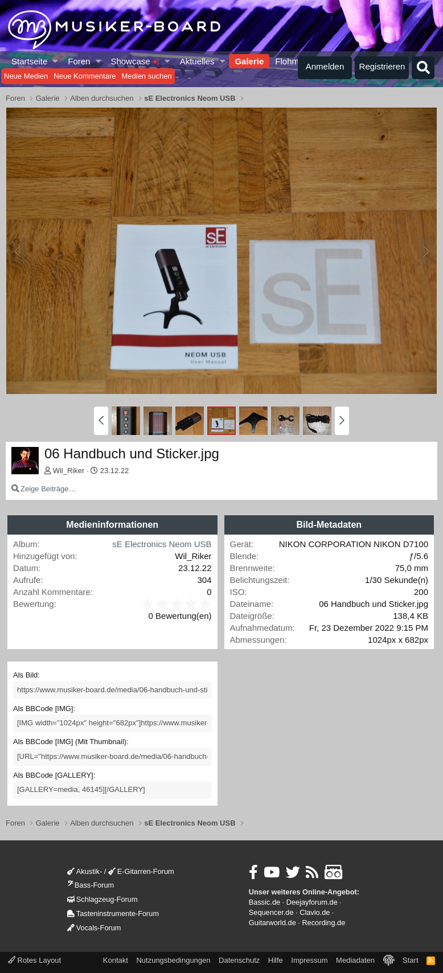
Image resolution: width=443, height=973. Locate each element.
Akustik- (84, 871)
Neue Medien (26, 76)
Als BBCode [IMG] (43, 708)
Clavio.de (315, 912)
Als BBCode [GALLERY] (53, 775)
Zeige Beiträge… (48, 489)
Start (410, 960)
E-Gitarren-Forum (141, 871)
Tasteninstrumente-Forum (113, 913)
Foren (79, 61)
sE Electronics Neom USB (161, 544)
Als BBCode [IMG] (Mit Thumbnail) (69, 741)
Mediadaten (355, 960)
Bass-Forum (90, 885)
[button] (55, 61)
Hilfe (275, 960)
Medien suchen (146, 76)
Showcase (134, 61)
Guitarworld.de (272, 922)
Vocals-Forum (94, 927)
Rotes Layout (34, 960)
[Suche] (423, 67)
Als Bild (25, 675)
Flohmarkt (294, 61)
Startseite (29, 61)
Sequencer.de (271, 912)
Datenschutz (239, 960)
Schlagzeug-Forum (102, 899)
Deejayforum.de (312, 902)
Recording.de (323, 922)
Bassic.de (264, 902)
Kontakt (115, 960)
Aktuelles (197, 61)
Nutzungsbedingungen (173, 960)
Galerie (249, 61)
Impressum (309, 960)
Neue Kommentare (85, 76)
